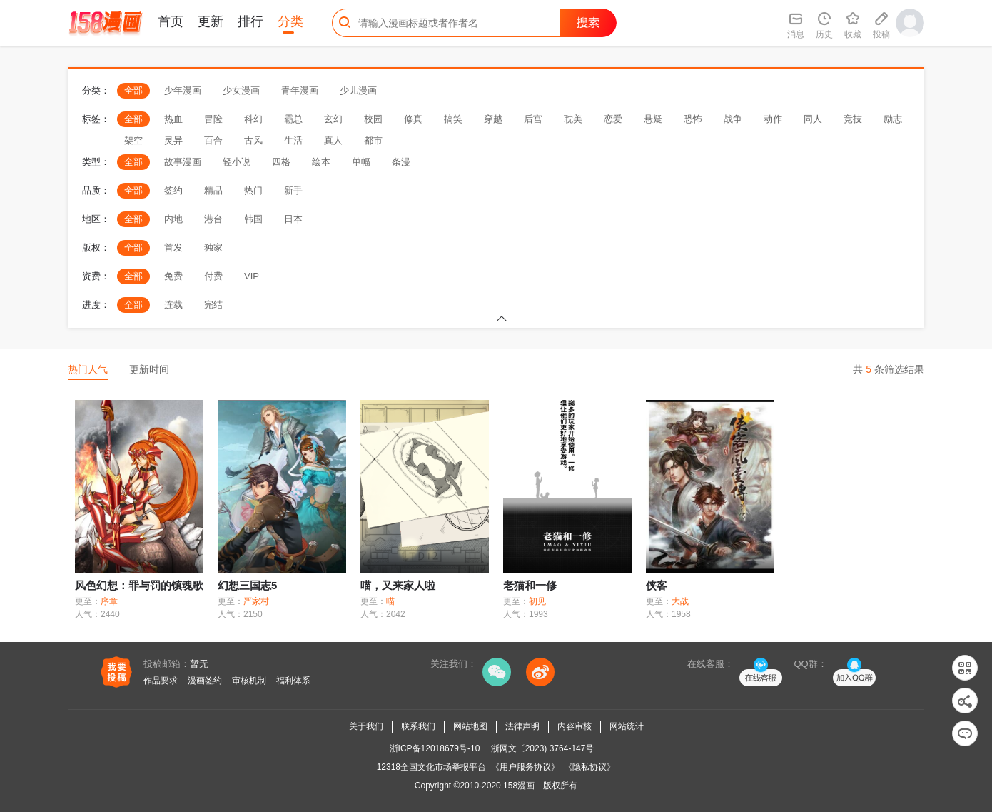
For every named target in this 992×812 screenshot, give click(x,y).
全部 (133, 90)
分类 (290, 21)
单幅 (361, 161)
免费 (173, 276)
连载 (173, 304)
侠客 (656, 585)
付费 (213, 276)
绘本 (321, 161)
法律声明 (522, 726)
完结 (213, 304)
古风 (253, 140)
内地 (173, 219)
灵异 (173, 140)
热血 (173, 119)
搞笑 (453, 119)
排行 (250, 21)
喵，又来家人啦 (397, 585)
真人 (333, 140)
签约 (173, 190)
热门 (253, 190)
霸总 (293, 119)
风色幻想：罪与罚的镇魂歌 (139, 585)
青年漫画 (299, 90)
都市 (373, 140)
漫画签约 (205, 681)
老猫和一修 (530, 585)
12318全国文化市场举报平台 (431, 767)
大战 (680, 601)
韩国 (253, 219)
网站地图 (470, 726)
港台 (213, 219)
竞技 (853, 119)
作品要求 (160, 681)
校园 (373, 119)
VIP (251, 276)
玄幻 (333, 119)
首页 (170, 21)
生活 (293, 140)
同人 (813, 119)
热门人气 (88, 369)
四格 (281, 161)
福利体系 (293, 681)
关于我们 (366, 726)
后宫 (533, 119)
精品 (213, 190)
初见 (537, 601)
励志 (893, 119)
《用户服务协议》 (525, 767)
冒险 (213, 119)
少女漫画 (241, 90)
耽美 (573, 119)
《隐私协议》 (589, 767)
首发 (173, 247)
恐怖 (693, 119)
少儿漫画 (358, 90)
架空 (133, 140)
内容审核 (574, 726)
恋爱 (613, 119)
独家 (213, 247)
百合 (213, 140)
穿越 (493, 119)
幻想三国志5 (247, 585)
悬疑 (653, 119)
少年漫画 (182, 90)
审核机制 (249, 681)
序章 (109, 601)
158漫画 (519, 786)
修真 (413, 119)
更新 (210, 21)
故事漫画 (182, 161)
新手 (293, 190)
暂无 (199, 663)
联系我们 (418, 726)
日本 (293, 219)
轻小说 (236, 161)
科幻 (253, 119)
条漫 (401, 161)
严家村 (256, 601)
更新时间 (149, 369)
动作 (773, 119)
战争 (733, 119)
